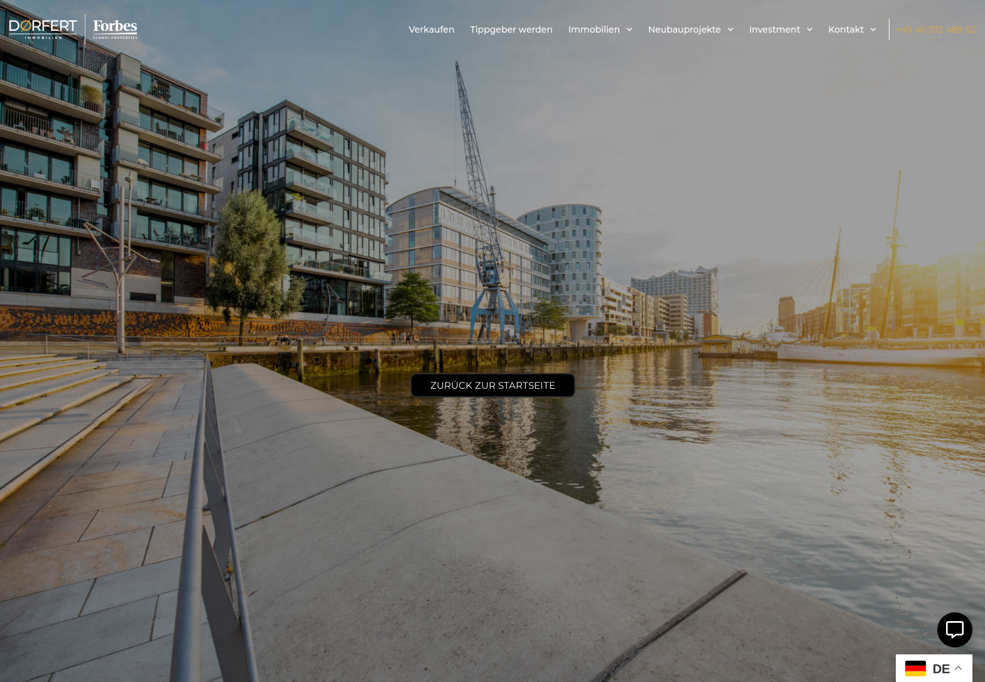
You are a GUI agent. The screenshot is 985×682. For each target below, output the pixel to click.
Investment (781, 29)
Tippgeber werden (511, 29)
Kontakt (852, 29)
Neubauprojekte (691, 29)
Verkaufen (432, 29)
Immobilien (601, 29)
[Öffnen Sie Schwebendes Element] (954, 629)
